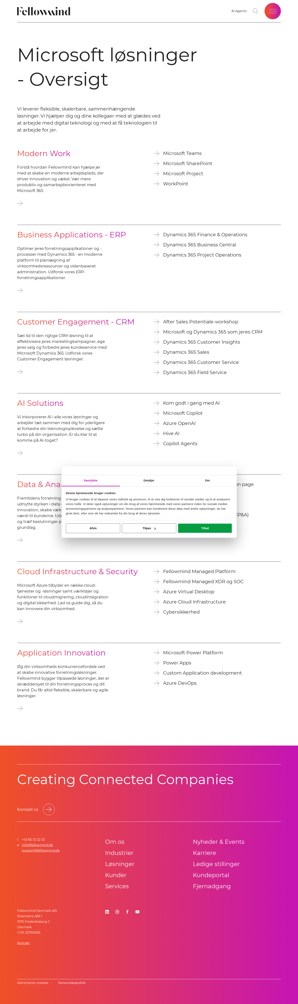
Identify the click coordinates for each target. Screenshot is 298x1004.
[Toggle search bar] (255, 11)
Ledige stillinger (216, 864)
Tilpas (149, 528)
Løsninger (119, 864)
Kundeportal (211, 875)
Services (117, 886)
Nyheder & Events (218, 841)
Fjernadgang (212, 886)
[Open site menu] (273, 11)
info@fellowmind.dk (37, 845)
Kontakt (23, 943)
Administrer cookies (32, 983)
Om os (114, 841)
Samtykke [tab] (91, 480)
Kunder (116, 875)
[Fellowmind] (45, 11)
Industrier (119, 852)
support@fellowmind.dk (41, 850)
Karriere (204, 852)
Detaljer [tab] (149, 480)
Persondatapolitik (72, 983)
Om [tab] (207, 480)
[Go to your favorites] (239, 11)
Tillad (205, 528)
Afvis (93, 528)
